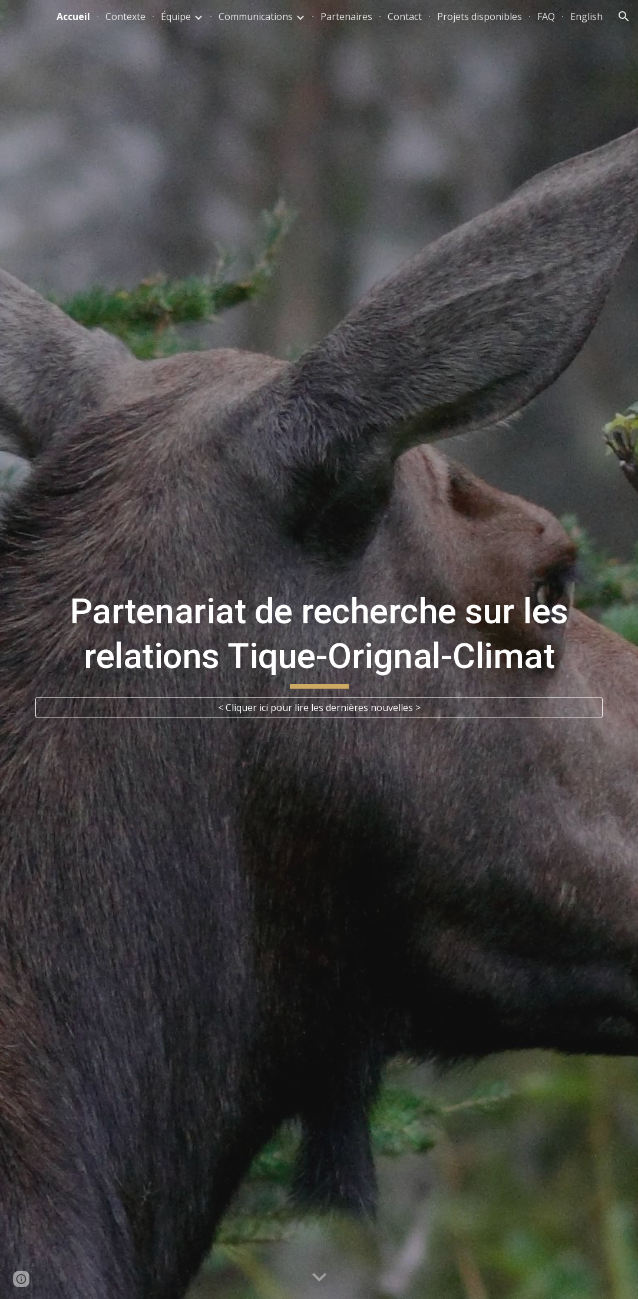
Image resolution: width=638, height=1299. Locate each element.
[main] (318, 639)
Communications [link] (256, 16)
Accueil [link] (73, 16)
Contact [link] (405, 16)
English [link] (586, 16)
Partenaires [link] (346, 16)
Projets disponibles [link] (479, 16)
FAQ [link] (546, 16)
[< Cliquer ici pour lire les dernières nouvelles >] (318, 707)
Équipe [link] (176, 16)
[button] (624, 16)
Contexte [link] (125, 16)
